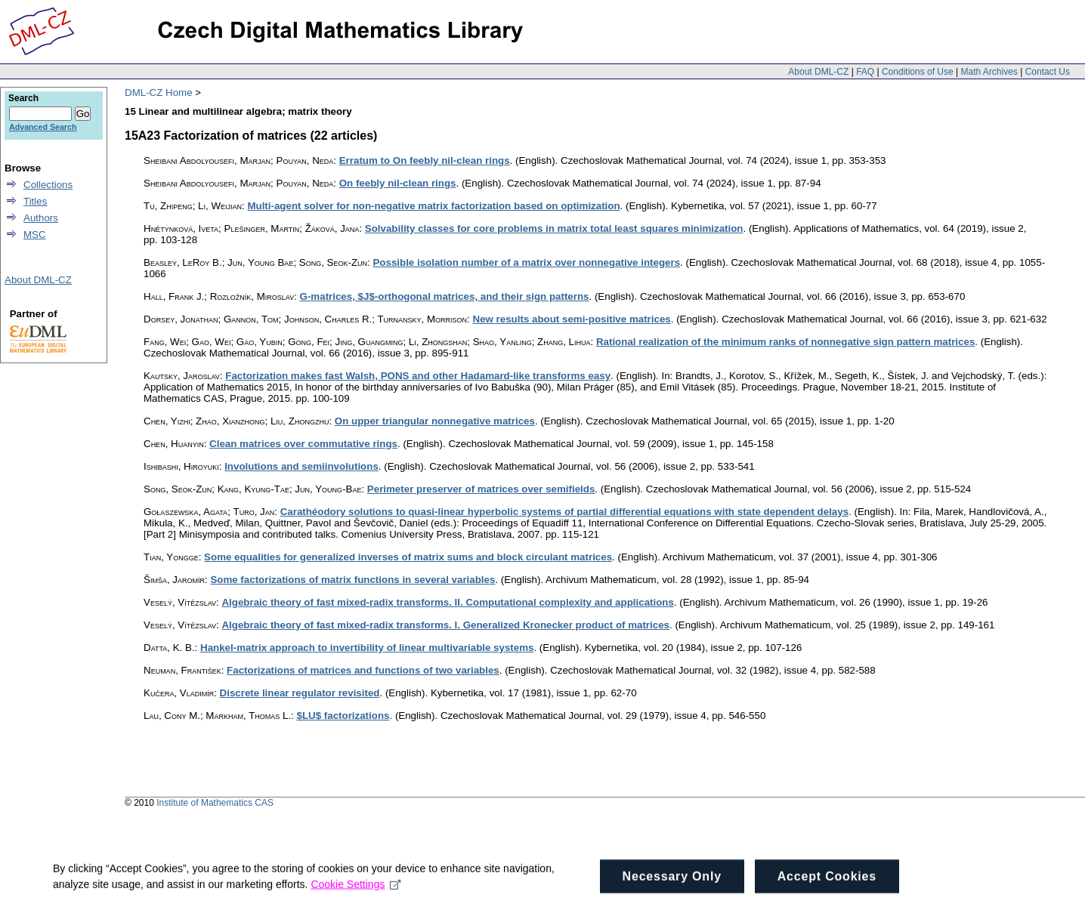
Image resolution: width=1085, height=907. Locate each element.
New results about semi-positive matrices (572, 319)
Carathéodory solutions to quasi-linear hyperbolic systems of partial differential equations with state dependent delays (564, 511)
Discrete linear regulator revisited (300, 693)
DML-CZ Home (159, 92)
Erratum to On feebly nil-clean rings (424, 160)
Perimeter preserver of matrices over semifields (481, 489)
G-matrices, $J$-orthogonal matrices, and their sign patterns (444, 296)
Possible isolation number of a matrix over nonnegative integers (526, 262)
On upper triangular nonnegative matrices (435, 421)
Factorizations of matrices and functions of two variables (363, 670)
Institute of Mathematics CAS (215, 802)
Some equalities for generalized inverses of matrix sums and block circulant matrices (408, 557)
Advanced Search (42, 126)
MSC (34, 234)
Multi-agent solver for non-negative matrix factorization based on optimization (433, 205)
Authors (40, 218)
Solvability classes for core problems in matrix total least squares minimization (554, 228)
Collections (48, 184)
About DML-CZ (818, 71)
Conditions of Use (918, 71)
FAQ (865, 71)
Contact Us (1047, 71)
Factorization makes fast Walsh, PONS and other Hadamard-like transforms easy (418, 375)
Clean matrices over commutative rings (303, 443)
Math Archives (988, 71)
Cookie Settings (355, 896)
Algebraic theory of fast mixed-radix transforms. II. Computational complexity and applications (447, 602)
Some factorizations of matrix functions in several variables (352, 579)
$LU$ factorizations (343, 715)
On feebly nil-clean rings (397, 183)
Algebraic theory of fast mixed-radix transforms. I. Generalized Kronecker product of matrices (445, 625)
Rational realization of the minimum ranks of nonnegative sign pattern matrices (785, 341)
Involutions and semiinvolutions (301, 466)
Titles (35, 201)
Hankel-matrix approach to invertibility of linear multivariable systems (366, 647)
